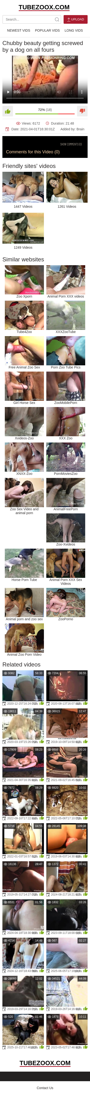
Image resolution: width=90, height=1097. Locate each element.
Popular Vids (47, 30)
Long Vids (74, 30)
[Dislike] (82, 111)
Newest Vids (18, 30)
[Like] (7, 111)
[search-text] (31, 19)
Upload (75, 19)
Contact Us (45, 1088)
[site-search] (57, 19)
